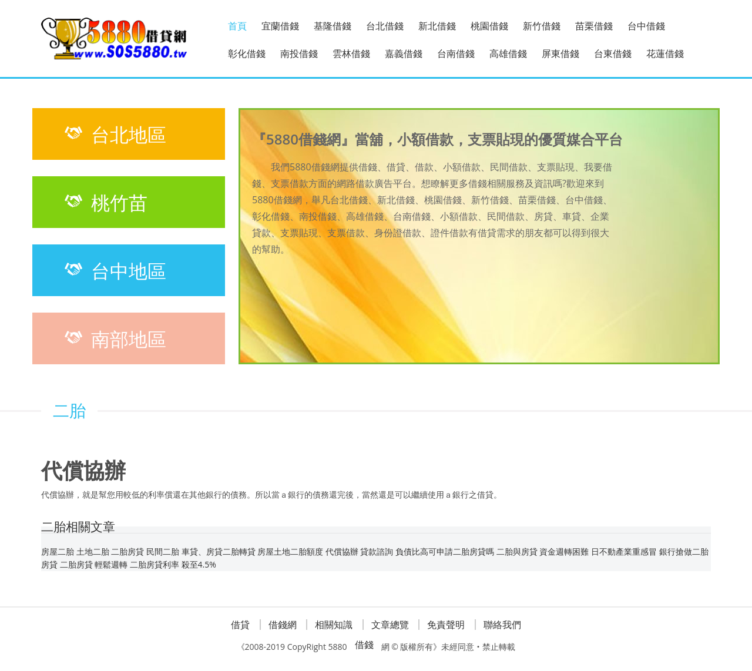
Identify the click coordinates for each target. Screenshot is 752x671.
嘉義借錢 (403, 53)
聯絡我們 (502, 624)
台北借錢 (385, 25)
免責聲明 (446, 624)
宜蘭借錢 (280, 25)
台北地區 (114, 134)
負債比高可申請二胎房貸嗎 (444, 551)
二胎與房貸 (517, 551)
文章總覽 (390, 624)
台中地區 (114, 270)
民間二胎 (162, 551)
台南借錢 (456, 53)
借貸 (240, 624)
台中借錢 (646, 25)
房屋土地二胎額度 (290, 551)
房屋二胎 (57, 551)
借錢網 (282, 624)
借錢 (364, 644)
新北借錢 (437, 25)
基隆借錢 (332, 25)
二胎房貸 (127, 551)
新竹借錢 (541, 25)
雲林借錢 (351, 53)
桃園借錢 (489, 25)
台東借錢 (613, 53)
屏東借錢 (560, 53)
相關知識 (333, 624)
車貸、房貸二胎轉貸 (219, 551)
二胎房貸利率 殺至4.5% (173, 564)
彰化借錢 (247, 53)
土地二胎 (92, 551)
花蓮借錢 (665, 53)
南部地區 (114, 338)
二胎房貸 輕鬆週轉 (94, 564)
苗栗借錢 (594, 25)
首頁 (237, 25)
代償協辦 (341, 551)
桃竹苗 (104, 202)
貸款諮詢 (376, 551)
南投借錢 (299, 53)
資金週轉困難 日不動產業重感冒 (598, 551)
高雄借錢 (508, 53)
